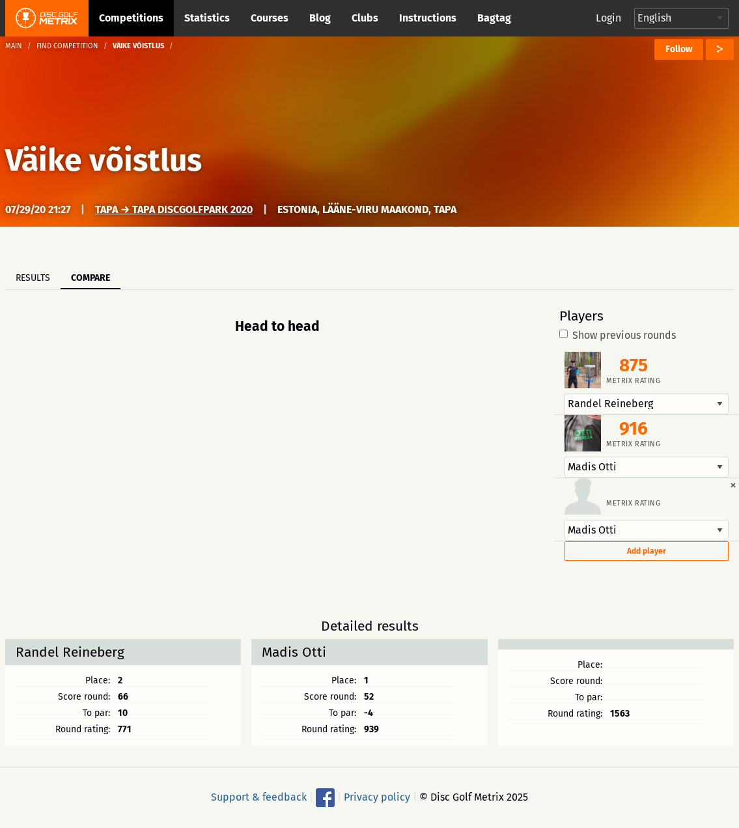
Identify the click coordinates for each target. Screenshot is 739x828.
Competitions (131, 18)
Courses (269, 18)
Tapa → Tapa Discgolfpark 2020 (174, 209)
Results (33, 277)
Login (608, 18)
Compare (90, 277)
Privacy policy (377, 797)
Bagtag (494, 18)
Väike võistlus (103, 160)
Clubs (365, 18)
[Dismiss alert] (733, 484)
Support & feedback (259, 797)
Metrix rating (633, 380)
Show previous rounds (617, 335)
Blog (320, 18)
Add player (646, 551)
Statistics (207, 18)
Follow (678, 49)
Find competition (67, 46)
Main (13, 46)
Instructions (427, 18)
